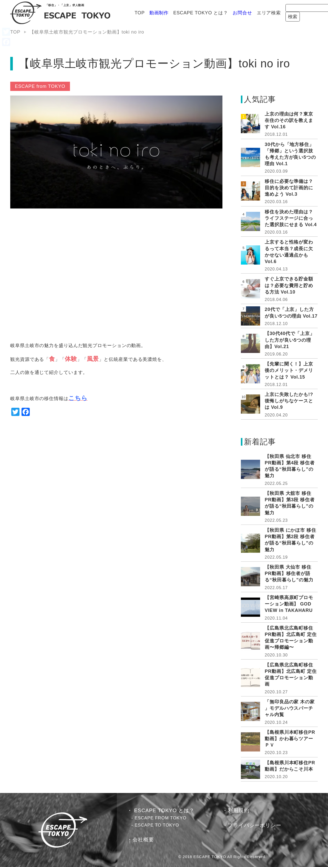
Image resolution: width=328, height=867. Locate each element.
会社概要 (143, 839)
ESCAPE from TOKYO (40, 86)
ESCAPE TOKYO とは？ (157, 12)
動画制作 (116, 12)
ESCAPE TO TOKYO (157, 825)
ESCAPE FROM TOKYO (161, 818)
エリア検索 (226, 12)
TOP (97, 12)
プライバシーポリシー (254, 825)
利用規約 (238, 810)
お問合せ (199, 12)
